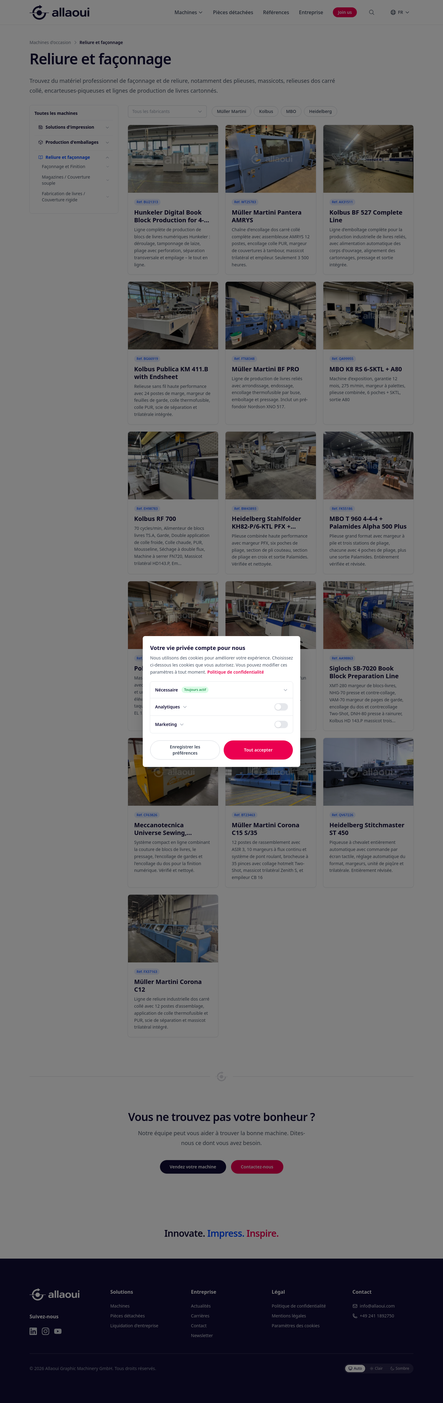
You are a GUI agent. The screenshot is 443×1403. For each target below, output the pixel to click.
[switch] (281, 707)
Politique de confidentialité (235, 672)
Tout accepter (258, 750)
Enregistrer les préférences (185, 750)
